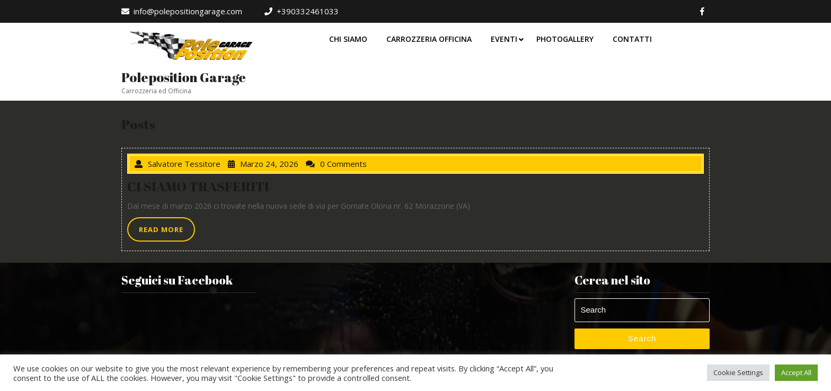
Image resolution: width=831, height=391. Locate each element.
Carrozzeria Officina (429, 39)
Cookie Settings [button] (738, 372)
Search (642, 338)
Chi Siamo (348, 39)
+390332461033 (301, 11)
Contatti (632, 39)
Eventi (504, 39)
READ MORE (167, 232)
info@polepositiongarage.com (181, 11)
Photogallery (565, 39)
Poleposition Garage (183, 77)
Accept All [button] (796, 372)
